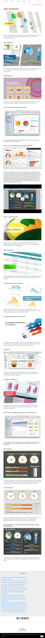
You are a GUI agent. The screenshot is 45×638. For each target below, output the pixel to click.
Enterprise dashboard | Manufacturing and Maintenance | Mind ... (13, 609)
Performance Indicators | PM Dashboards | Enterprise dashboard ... (14, 611)
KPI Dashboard (8, 449)
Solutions (18, 1)
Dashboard (7, 349)
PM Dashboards (8, 75)
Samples (24, 1)
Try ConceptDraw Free (37, 4)
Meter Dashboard (8, 42)
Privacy (27, 631)
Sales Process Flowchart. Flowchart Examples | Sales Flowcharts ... (14, 606)
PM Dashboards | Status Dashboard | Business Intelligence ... (13, 595)
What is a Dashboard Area (11, 217)
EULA (24, 631)
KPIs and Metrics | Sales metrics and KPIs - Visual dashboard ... (13, 584)
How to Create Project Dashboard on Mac (15, 107)
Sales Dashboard (11, 9)
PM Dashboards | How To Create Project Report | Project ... (12, 586)
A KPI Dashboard (8, 487)
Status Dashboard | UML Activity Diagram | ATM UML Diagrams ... (14, 589)
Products (12, 1)
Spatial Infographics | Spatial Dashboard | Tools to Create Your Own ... (14, 604)
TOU (30, 631)
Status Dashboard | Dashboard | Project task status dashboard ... (13, 598)
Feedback (20, 631)
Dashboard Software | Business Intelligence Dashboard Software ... (14, 602)
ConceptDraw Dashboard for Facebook (14, 316)
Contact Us (16, 631)
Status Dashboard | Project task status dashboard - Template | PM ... (14, 580)
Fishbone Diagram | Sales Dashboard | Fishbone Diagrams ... (13, 591)
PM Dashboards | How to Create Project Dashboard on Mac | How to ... (15, 607)
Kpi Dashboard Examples (6, 579)
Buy (29, 1)
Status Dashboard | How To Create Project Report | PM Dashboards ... (14, 588)
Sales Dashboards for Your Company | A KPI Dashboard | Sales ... (14, 597)
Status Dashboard (9, 250)
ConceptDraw (5, 1)
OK (41, 636)
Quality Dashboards (5, 600)
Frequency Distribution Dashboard (13, 283)
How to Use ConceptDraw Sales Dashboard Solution (18, 145)
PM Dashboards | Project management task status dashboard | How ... (14, 582)
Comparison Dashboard (10, 379)
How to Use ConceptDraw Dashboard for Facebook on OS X (20, 412)
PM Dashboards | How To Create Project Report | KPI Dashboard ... (14, 577)
